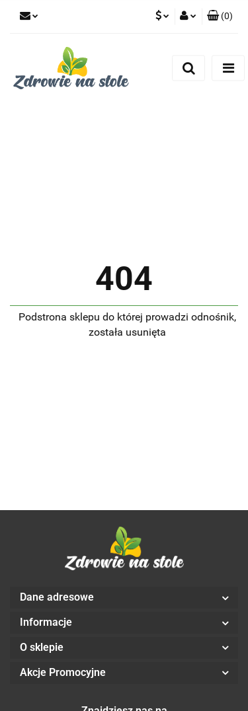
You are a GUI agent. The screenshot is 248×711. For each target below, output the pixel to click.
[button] (220, 16)
